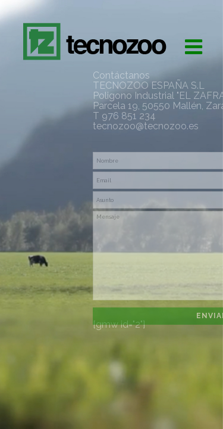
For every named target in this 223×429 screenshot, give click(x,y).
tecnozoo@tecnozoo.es (146, 126)
